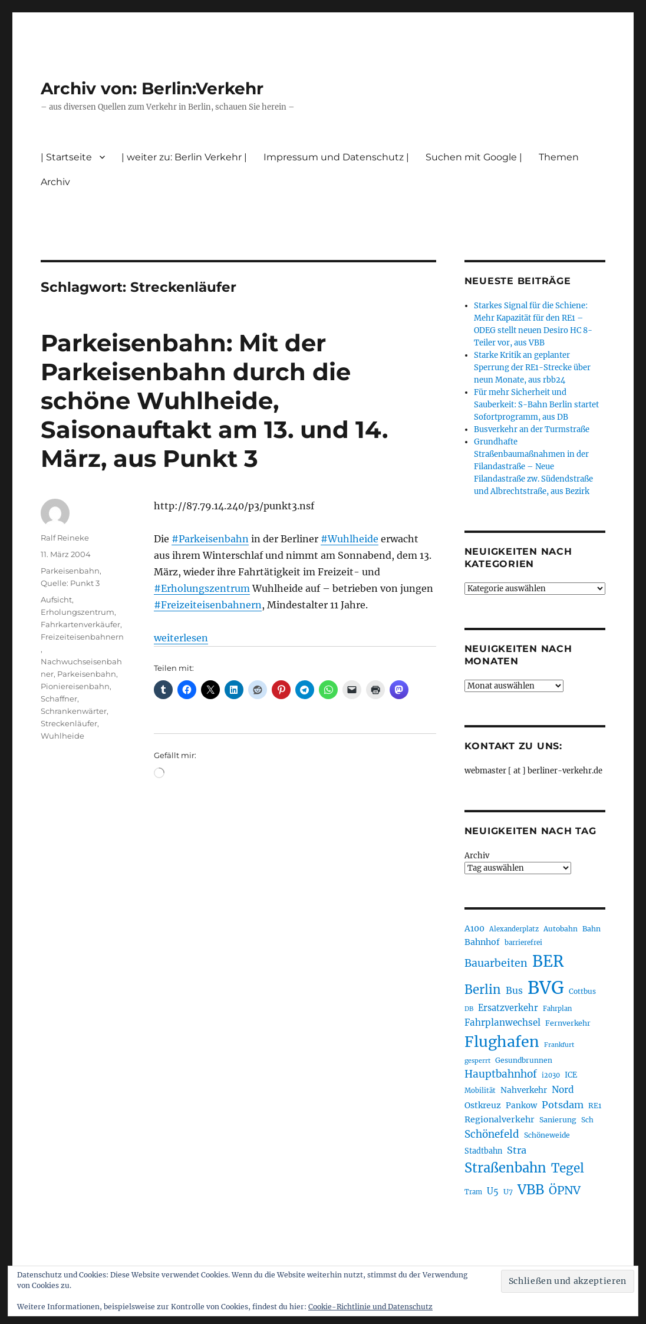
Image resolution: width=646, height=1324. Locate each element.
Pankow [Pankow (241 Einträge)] (521, 1106)
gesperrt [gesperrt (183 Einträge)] (477, 1061)
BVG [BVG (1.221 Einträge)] (546, 988)
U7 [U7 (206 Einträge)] (508, 1191)
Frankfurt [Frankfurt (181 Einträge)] (559, 1045)
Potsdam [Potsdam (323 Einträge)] (563, 1105)
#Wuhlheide (349, 539)
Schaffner (59, 698)
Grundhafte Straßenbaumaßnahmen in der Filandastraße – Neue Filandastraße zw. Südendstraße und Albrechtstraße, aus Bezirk (533, 466)
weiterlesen (181, 638)
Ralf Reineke (65, 537)
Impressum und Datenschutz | (336, 157)
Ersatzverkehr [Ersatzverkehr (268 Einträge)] (508, 1008)
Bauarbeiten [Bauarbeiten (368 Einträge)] (496, 963)
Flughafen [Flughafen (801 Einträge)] (501, 1041)
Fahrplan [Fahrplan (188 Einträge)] (557, 1008)
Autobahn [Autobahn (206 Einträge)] (560, 928)
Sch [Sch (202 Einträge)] (587, 1119)
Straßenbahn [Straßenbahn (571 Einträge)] (505, 1168)
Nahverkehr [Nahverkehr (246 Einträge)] (523, 1090)
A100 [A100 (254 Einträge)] (474, 928)
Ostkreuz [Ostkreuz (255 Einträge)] (482, 1105)
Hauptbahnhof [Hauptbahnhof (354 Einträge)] (500, 1074)
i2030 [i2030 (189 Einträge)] (551, 1075)
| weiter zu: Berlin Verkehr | (184, 157)
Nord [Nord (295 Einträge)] (563, 1089)
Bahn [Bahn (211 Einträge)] (591, 928)
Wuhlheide (62, 735)
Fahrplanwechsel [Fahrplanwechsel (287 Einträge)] (502, 1022)
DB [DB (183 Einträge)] (468, 1009)
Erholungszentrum (77, 612)
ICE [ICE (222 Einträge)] (571, 1075)
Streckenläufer (69, 723)
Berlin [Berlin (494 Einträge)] (482, 989)
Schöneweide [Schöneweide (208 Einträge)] (547, 1135)
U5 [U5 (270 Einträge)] (493, 1191)
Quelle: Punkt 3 (70, 583)
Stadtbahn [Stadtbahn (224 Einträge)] (483, 1151)
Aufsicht (56, 599)
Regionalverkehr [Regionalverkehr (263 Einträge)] (499, 1119)
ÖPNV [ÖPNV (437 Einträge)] (565, 1190)
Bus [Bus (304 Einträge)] (514, 990)
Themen (559, 157)
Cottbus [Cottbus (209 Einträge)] (582, 991)
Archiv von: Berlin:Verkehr (152, 88)
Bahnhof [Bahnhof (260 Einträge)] (482, 942)
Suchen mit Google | (474, 157)
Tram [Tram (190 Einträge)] (473, 1192)
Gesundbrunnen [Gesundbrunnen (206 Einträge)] (523, 1060)
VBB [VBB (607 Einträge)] (531, 1189)
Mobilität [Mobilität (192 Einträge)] (480, 1090)
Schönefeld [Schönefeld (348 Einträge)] (491, 1134)
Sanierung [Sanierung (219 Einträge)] (557, 1119)
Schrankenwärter (74, 711)
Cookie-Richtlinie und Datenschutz (370, 1306)
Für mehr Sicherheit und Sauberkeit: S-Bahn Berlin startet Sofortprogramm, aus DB (536, 404)
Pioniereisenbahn (75, 686)
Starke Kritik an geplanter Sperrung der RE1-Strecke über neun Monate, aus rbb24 (532, 367)
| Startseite (66, 157)
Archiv (55, 181)
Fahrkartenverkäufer (80, 624)
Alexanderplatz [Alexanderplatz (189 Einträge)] (514, 929)
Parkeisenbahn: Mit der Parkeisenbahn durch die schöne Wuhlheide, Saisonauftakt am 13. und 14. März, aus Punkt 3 (214, 400)
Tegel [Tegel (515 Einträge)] (567, 1168)
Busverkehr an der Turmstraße (531, 429)
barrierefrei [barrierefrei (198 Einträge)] (523, 942)
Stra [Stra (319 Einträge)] (516, 1150)
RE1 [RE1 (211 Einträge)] (594, 1105)
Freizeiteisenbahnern (82, 636)
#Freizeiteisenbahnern (208, 605)
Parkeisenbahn (70, 570)
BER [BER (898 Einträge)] (547, 961)
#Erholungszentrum (202, 588)
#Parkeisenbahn (210, 539)
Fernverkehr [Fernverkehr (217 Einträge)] (568, 1023)
